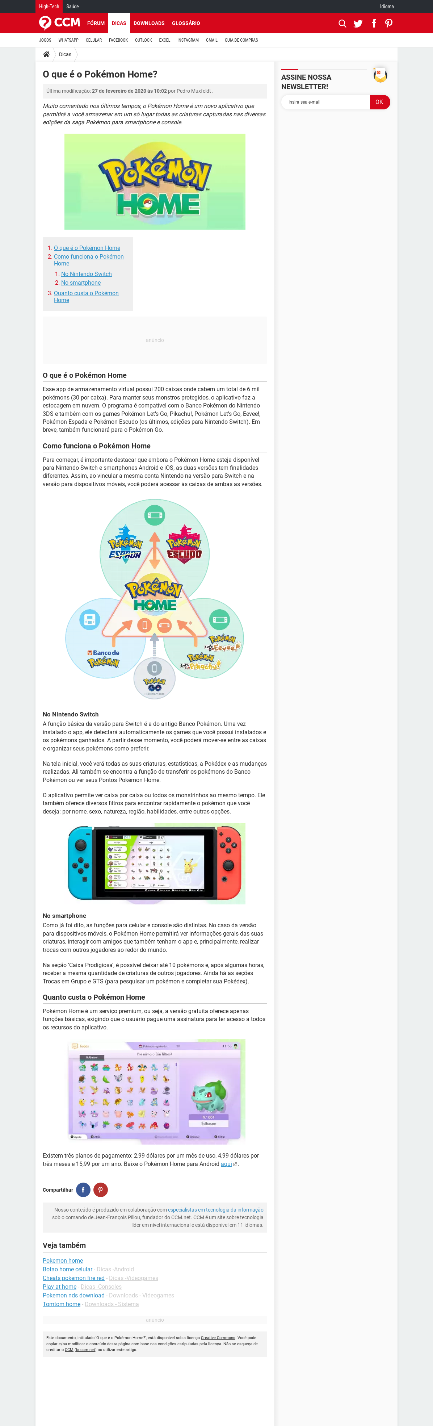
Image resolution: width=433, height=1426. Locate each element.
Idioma (387, 6)
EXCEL (164, 40)
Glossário (186, 23)
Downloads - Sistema (112, 1304)
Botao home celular (67, 1269)
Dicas (119, 23)
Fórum (96, 23)
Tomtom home (61, 1304)
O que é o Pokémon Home (87, 247)
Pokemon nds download (74, 1295)
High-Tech (49, 6)
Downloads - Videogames (141, 1295)
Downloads (149, 23)
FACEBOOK (118, 40)
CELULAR (94, 40)
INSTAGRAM (188, 40)
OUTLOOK (143, 40)
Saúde (72, 6)
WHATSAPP (69, 40)
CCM (69, 1349)
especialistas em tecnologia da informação (216, 1210)
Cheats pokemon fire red (74, 1278)
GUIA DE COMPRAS (241, 40)
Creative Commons (218, 1337)
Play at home (59, 1286)
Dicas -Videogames (133, 1278)
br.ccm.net (85, 1349)
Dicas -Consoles (101, 1286)
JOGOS (45, 40)
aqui (226, 1164)
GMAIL (212, 40)
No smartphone (81, 282)
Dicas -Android (115, 1269)
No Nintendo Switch (86, 274)
